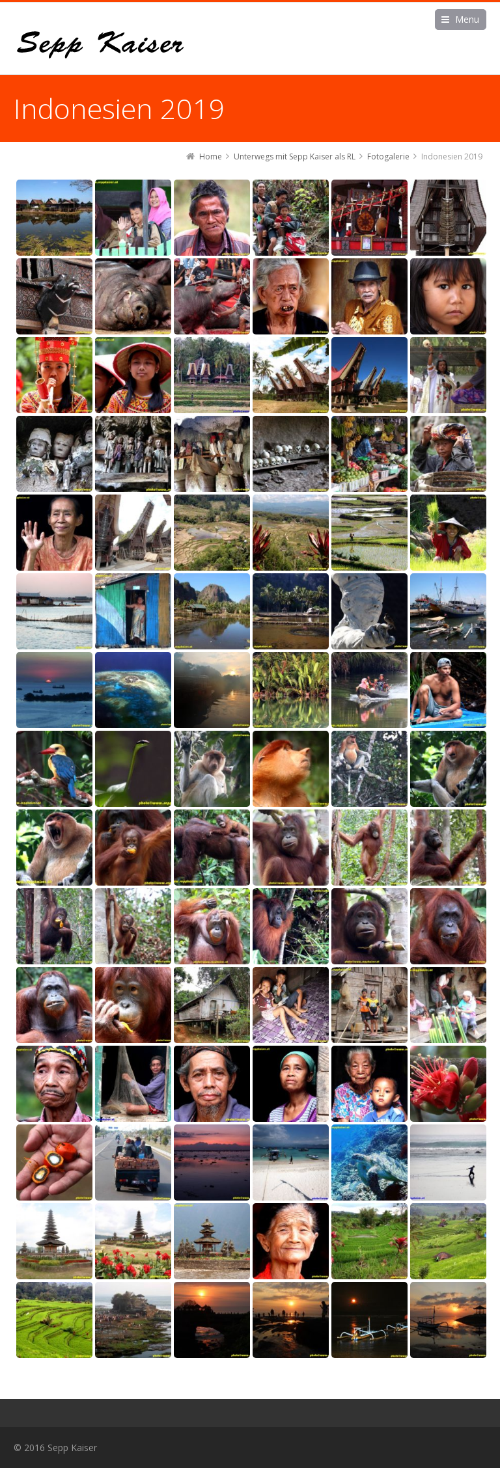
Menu (467, 19)
